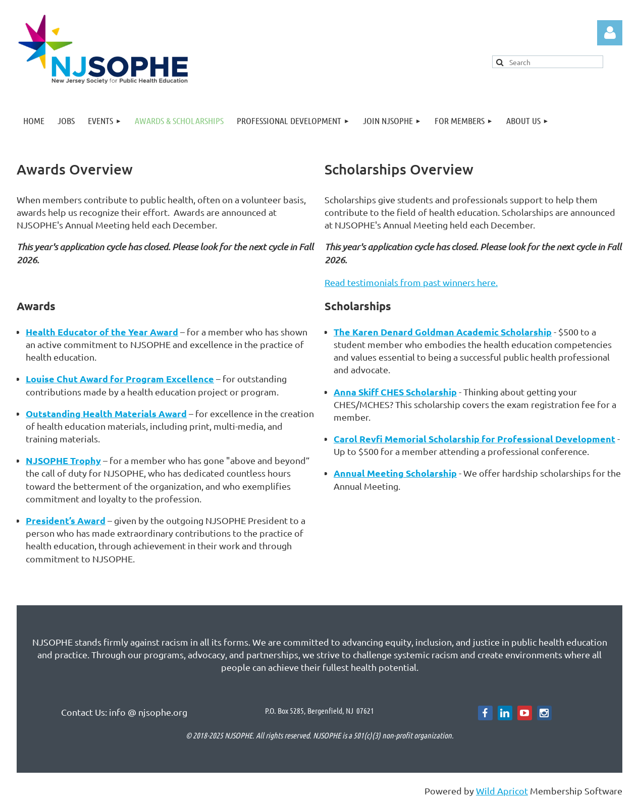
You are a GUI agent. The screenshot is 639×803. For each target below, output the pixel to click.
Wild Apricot (502, 790)
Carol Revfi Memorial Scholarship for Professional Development (474, 438)
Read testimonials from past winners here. (411, 282)
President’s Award (65, 520)
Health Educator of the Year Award (102, 331)
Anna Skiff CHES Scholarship (395, 391)
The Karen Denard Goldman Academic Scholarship (443, 331)
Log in (609, 32)
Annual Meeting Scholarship (395, 473)
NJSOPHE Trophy (63, 460)
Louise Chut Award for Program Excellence (120, 378)
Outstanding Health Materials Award (106, 413)
